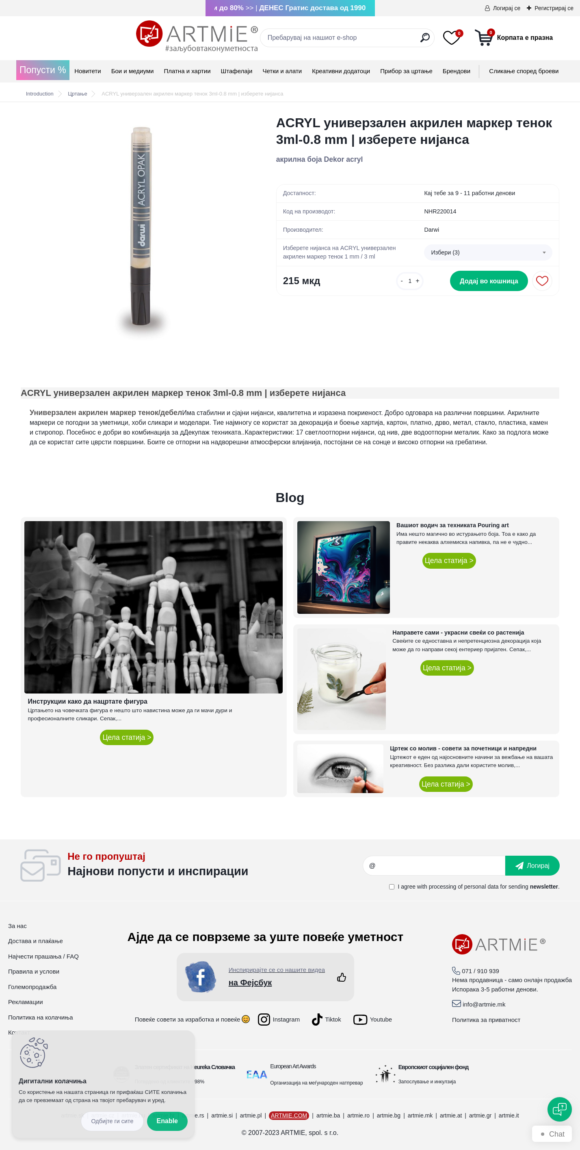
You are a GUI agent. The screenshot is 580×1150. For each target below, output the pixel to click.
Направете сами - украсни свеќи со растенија (458, 632)
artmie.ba (328, 1115)
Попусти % (42, 70)
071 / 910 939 (480, 970)
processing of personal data (464, 886)
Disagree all (112, 1121)
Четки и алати (282, 70)
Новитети (87, 70)
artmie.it (509, 1115)
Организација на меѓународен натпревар (316, 1083)
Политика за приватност (486, 1019)
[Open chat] (560, 1109)
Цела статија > (126, 737)
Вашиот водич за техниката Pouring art (452, 525)
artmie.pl (251, 1115)
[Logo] (82, 36)
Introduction (40, 94)
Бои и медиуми (132, 70)
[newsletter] (532, 865)
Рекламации (25, 1001)
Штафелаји (237, 70)
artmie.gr (480, 1115)
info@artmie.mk (484, 1004)
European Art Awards (293, 1066)
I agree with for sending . (478, 886)
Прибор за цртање (406, 70)
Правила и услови (33, 971)
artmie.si (222, 1115)
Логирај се (506, 8)
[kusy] (410, 285)
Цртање (77, 94)
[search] (367, 41)
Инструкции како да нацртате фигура (87, 701)
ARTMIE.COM (289, 1115)
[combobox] (488, 253)
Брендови (456, 70)
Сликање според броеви (523, 70)
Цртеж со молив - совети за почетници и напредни (463, 748)
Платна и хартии (187, 70)
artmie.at (451, 1115)
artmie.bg (388, 1115)
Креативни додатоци (341, 70)
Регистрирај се (554, 8)
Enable (167, 1120)
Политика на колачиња (40, 1017)
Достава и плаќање (35, 940)
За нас (17, 925)
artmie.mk (420, 1115)
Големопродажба (32, 986)
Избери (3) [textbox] (445, 253)
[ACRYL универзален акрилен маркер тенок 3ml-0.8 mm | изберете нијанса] (135, 229)
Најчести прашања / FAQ (43, 956)
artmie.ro (358, 1115)
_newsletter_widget (215, 866)
